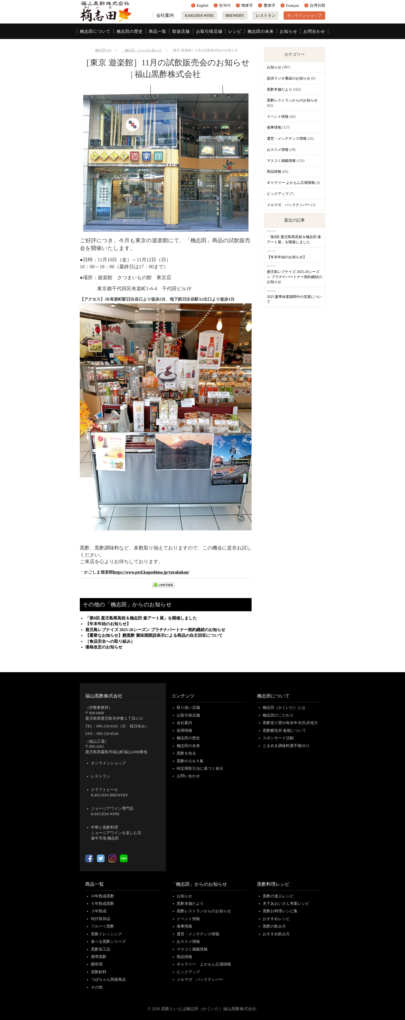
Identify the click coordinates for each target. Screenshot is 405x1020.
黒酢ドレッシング (106, 934)
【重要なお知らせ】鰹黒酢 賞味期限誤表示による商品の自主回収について (154, 635)
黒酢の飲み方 (274, 926)
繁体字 (269, 5)
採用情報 (184, 730)
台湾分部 (317, 5)
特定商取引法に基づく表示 (200, 768)
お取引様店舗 (209, 31)
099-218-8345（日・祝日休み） (122, 726)
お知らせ (288, 31)
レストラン (265, 15)
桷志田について (95, 31)
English (202, 5)
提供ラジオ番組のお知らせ (288, 78)
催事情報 (274, 127)
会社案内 (165, 15)
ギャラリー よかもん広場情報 (291, 183)
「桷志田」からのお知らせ (199, 884)
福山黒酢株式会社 (103, 696)
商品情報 (274, 172)
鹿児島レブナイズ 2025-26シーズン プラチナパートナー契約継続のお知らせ (155, 629)
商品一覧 (157, 31)
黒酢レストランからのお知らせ (292, 100)
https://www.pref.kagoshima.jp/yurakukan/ (151, 572)
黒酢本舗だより (279, 89)
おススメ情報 (278, 150)
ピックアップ (278, 194)
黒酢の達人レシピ (278, 896)
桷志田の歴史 (129, 31)
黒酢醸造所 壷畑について (284, 730)
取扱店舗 (181, 31)
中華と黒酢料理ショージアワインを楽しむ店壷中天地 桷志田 (116, 832)
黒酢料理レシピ (273, 884)
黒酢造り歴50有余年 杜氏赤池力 (290, 723)
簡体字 (247, 5)
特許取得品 (100, 919)
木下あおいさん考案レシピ (286, 903)
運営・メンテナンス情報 (287, 138)
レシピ (235, 31)
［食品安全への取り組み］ (110, 641)
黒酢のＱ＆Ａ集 (190, 761)
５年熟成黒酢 (102, 903)
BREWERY (234, 15)
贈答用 (97, 964)
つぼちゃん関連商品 (108, 979)
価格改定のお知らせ (103, 647)
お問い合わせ (188, 776)
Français (292, 5)
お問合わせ (314, 31)
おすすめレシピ (276, 919)
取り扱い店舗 (188, 707)
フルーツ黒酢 (102, 926)
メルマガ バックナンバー (288, 205)
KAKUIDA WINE (199, 15)
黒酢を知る (186, 753)
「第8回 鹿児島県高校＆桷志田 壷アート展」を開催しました (141, 618)
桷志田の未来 (260, 31)
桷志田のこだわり (278, 715)
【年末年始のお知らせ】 (108, 624)
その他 (97, 987)
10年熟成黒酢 (102, 896)
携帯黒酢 (98, 957)
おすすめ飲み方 (276, 934)
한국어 (225, 5)
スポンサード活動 (278, 738)
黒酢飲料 (98, 972)
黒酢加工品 (100, 949)
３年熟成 (98, 911)
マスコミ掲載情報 (281, 161)
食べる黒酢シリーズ (108, 941)
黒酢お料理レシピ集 (280, 911)
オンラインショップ (304, 15)
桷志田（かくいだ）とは (284, 707)
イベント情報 (278, 117)
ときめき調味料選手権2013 (286, 746)
